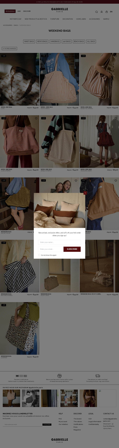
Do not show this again (48, 255)
